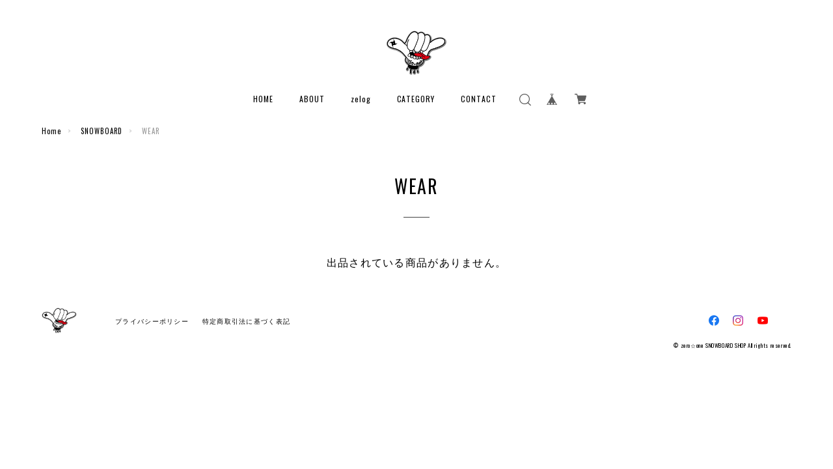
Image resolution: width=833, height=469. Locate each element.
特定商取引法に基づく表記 (246, 321)
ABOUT (312, 98)
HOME (263, 98)
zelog (361, 98)
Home (51, 131)
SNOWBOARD (102, 131)
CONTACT (479, 98)
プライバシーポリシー (152, 321)
